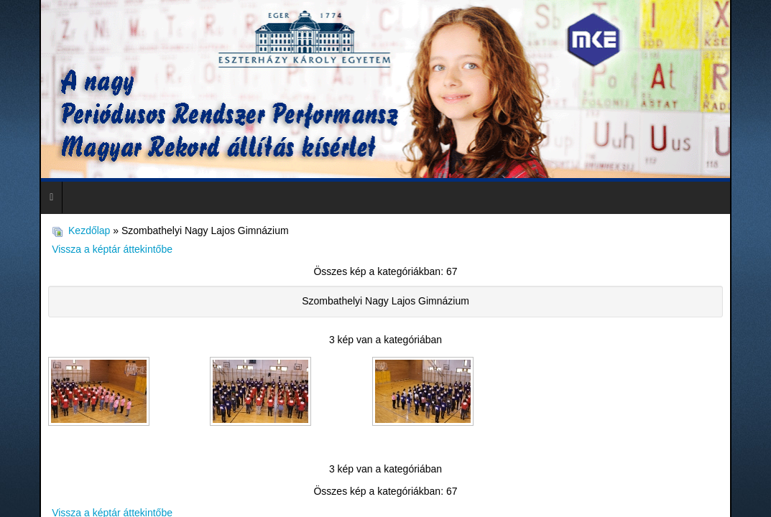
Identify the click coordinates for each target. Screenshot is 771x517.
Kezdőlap (88, 228)
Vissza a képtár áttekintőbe (106, 244)
